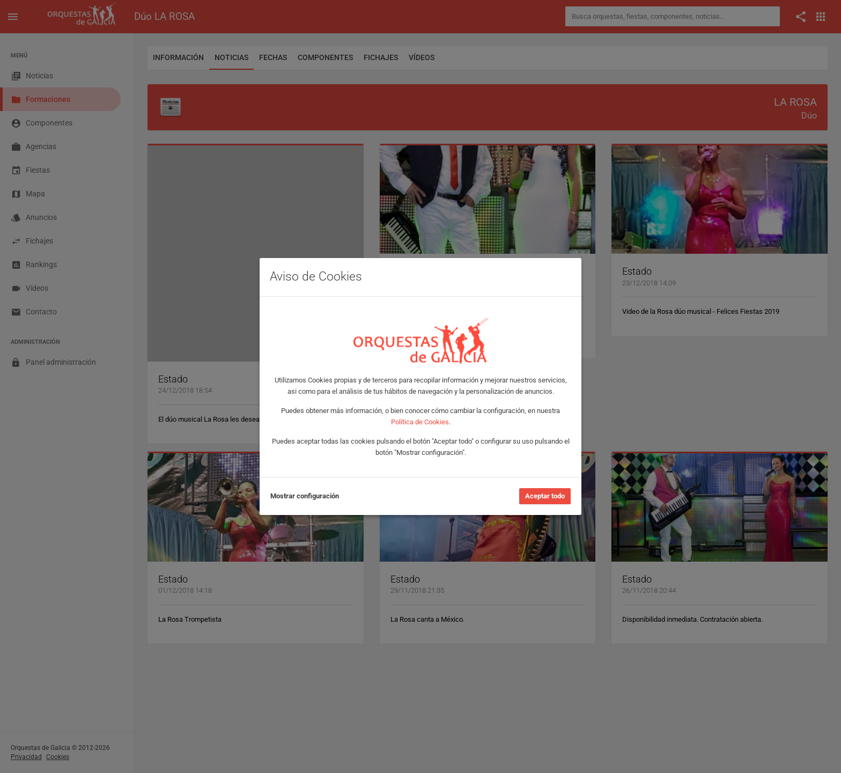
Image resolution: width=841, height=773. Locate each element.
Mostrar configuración (304, 496)
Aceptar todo (545, 496)
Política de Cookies (420, 422)
